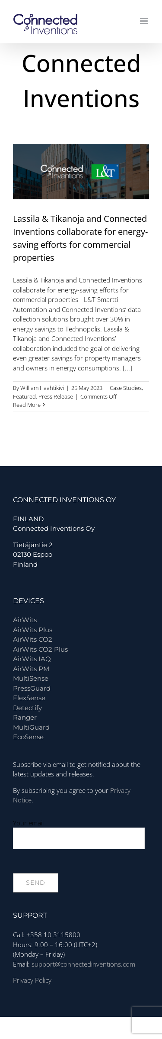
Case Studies (126, 388)
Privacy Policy (32, 980)
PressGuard (32, 688)
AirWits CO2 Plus (40, 649)
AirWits (25, 620)
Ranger (25, 717)
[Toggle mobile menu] (144, 21)
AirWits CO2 (32, 639)
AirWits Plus (32, 630)
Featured (24, 396)
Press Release (55, 396)
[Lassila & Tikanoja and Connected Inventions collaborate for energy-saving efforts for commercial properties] (81, 171)
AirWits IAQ (32, 659)
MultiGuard (31, 727)
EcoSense (28, 737)
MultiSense (30, 678)
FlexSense (29, 698)
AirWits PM (31, 669)
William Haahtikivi (42, 388)
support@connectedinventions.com (83, 964)
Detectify (27, 708)
